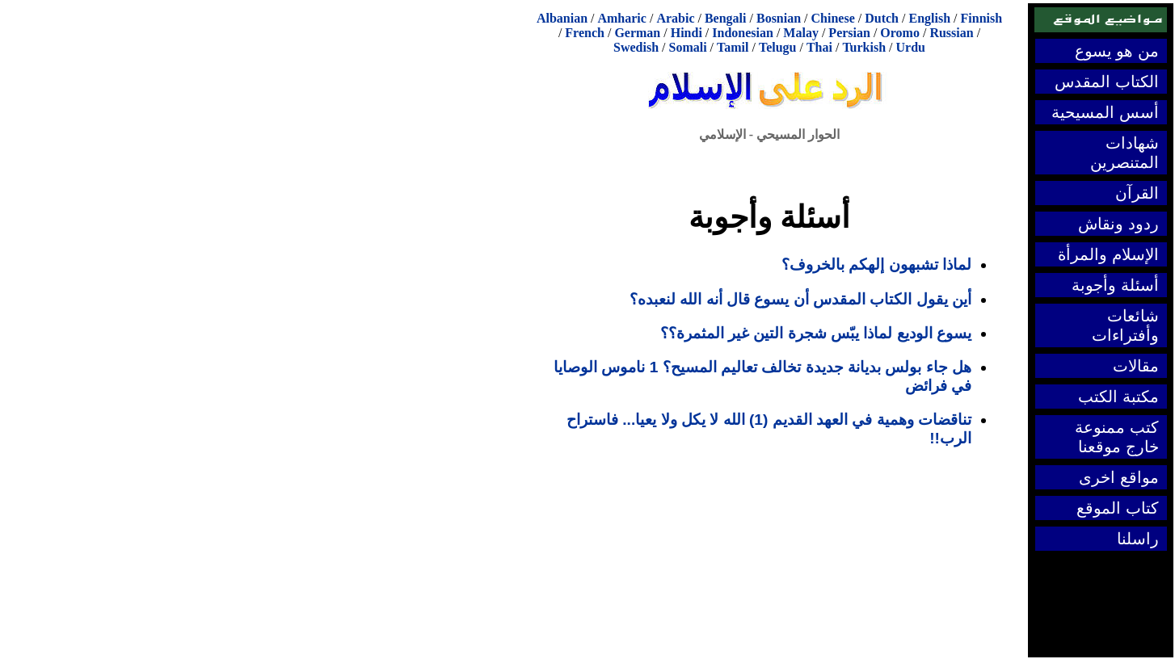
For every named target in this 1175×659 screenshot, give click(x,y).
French (584, 33)
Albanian (562, 18)
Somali (687, 47)
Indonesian (742, 33)
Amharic (621, 18)
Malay (801, 33)
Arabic (675, 18)
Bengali (726, 18)
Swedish (636, 47)
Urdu (910, 47)
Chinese (833, 18)
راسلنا (1138, 539)
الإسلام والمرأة (1108, 254)
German (637, 33)
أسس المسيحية (1105, 112)
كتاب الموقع (1117, 508)
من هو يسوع (1117, 51)
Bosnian (778, 18)
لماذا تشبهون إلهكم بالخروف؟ (876, 264)
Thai (819, 47)
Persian (849, 33)
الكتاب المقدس (1107, 81)
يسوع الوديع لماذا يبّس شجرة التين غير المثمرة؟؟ (815, 333)
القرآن (1137, 193)
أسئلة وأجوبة (1115, 285)
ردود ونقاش (1118, 224)
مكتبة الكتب (1118, 396)
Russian (951, 33)
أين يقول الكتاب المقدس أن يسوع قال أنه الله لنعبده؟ (800, 299)
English (929, 18)
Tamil (732, 47)
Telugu (778, 47)
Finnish (982, 18)
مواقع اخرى (1119, 477)
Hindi (686, 33)
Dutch (882, 18)
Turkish (864, 47)
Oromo (900, 33)
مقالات (1136, 366)
